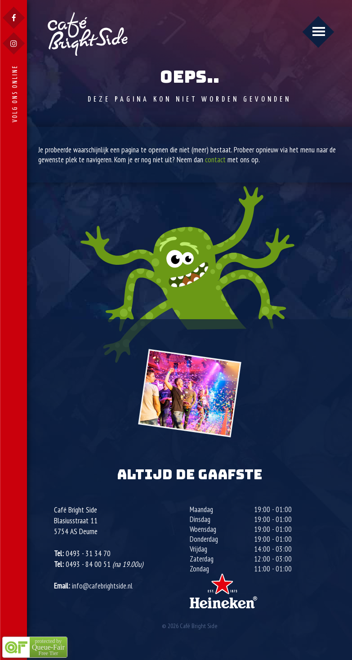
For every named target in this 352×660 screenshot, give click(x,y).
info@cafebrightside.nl (102, 586)
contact (215, 160)
